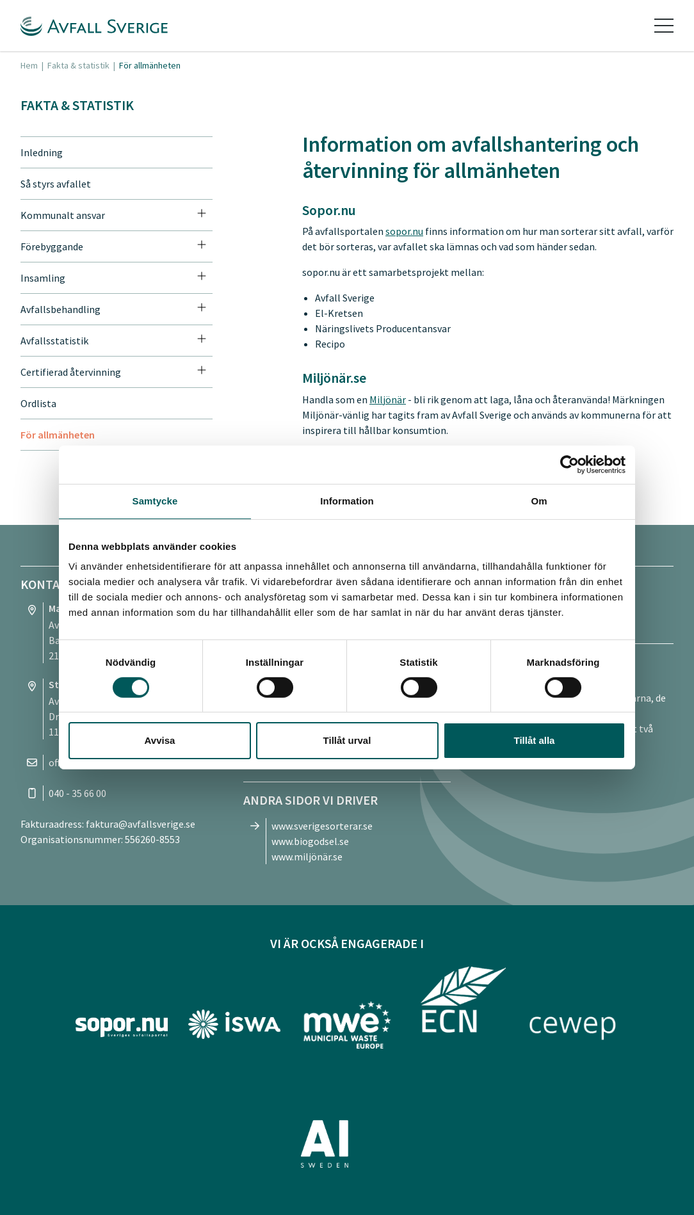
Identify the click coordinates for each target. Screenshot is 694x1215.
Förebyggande (51, 246)
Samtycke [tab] (155, 500)
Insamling (42, 277)
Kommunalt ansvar (62, 215)
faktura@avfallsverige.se (140, 823)
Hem (29, 65)
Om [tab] (539, 500)
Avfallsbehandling (60, 309)
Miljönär (387, 399)
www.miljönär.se (307, 856)
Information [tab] (347, 500)
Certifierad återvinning (70, 372)
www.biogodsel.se (310, 841)
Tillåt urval (347, 740)
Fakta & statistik (78, 65)
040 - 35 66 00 (77, 793)
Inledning (41, 152)
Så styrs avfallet (55, 183)
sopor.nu (404, 231)
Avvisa (160, 740)
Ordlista (38, 403)
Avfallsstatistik (54, 340)
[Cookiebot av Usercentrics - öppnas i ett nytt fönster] (569, 464)
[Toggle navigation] (664, 26)
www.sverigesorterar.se (322, 825)
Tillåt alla (534, 740)
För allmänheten (57, 434)
